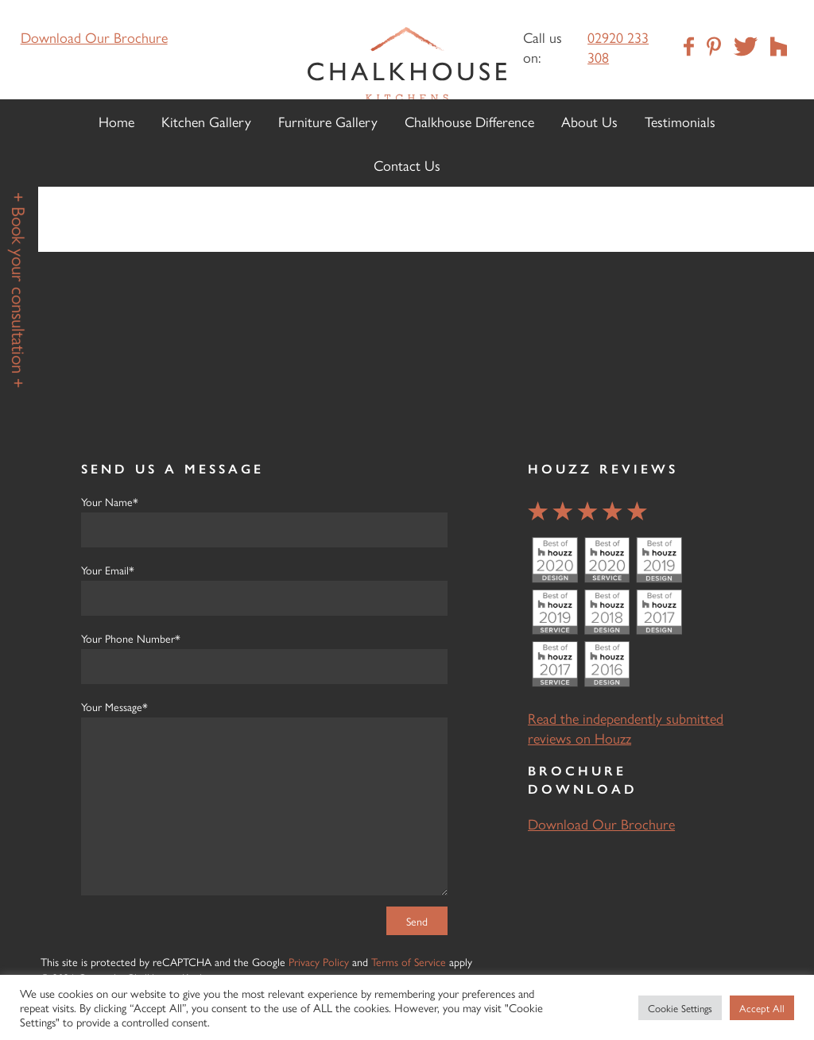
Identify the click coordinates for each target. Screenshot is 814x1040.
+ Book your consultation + (19, 290)
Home (116, 121)
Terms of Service (408, 961)
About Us (589, 121)
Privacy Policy (319, 961)
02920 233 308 (618, 47)
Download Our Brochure (94, 37)
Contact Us (407, 165)
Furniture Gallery (328, 121)
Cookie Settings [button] (680, 1007)
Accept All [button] (762, 1007)
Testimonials (680, 121)
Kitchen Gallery (206, 121)
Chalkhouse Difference (469, 121)
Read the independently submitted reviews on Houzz (625, 728)
